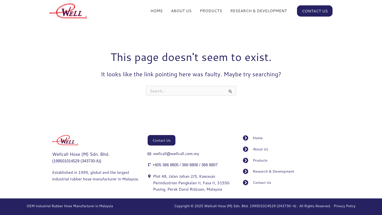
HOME (156, 12)
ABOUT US (181, 12)
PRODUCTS (211, 12)
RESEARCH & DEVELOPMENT (258, 12)
